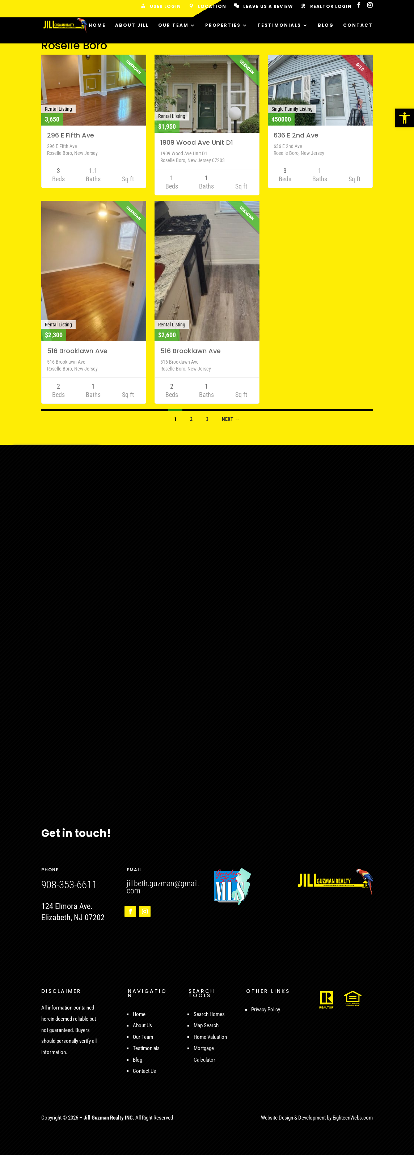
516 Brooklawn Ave (77, 350)
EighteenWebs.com (353, 1117)
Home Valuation (210, 1037)
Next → (231, 419)
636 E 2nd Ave (296, 135)
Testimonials (279, 25)
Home (97, 25)
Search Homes (209, 1014)
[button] (404, 118)
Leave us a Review (263, 6)
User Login (160, 6)
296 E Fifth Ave (70, 135)
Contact (358, 25)
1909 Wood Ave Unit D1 (196, 142)
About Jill (132, 25)
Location (207, 6)
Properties (223, 25)
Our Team (173, 25)
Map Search (206, 1025)
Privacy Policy (265, 1009)
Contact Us (144, 1071)
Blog (326, 25)
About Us (142, 1025)
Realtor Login (326, 6)
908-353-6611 (69, 885)
